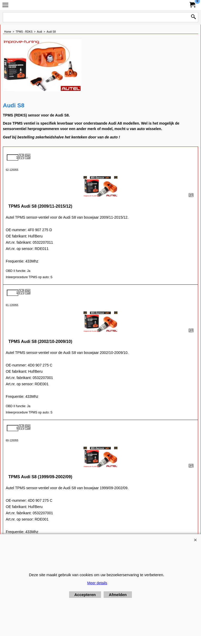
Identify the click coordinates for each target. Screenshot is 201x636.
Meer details (97, 583)
